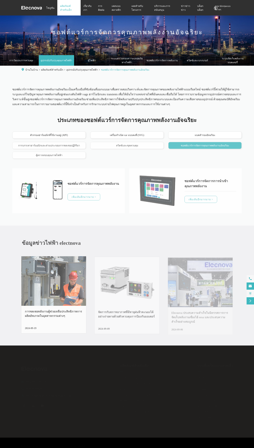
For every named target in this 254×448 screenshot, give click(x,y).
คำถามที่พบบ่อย (205, 410)
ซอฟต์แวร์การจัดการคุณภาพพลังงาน (93, 185)
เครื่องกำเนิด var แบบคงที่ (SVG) (127, 135)
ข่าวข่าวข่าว (204, 422)
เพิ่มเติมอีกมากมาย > (84, 198)
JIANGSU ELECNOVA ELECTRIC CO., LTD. (53, 445)
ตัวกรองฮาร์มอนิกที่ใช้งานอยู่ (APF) (49, 135)
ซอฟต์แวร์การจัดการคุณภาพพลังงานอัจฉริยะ (125, 70)
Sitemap (199, 445)
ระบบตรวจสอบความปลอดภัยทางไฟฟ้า (127, 60)
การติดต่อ (202, 388)
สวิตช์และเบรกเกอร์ (197, 60)
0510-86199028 (34, 387)
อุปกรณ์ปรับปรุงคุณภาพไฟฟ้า (56, 60)
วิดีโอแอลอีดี (204, 416)
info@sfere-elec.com (36, 380)
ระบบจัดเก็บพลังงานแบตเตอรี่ (233, 60)
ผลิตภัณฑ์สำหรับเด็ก (52, 70)
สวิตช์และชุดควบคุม (127, 147)
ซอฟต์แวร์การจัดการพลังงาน (162, 60)
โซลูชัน (50, 8)
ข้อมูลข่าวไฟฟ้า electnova (52, 243)
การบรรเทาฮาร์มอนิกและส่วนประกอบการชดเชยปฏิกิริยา (49, 147)
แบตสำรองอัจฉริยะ (205, 135)
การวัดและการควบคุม (21, 60)
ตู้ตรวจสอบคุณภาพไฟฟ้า (49, 156)
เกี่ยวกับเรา (203, 382)
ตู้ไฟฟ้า (92, 60)
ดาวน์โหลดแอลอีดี (207, 405)
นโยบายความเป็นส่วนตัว (221, 445)
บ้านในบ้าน (31, 70)
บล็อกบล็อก (203, 427)
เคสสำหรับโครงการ (208, 399)
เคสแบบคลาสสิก (206, 393)
